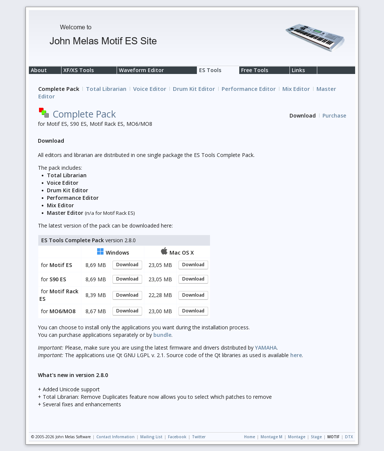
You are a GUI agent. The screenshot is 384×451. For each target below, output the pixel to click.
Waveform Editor (141, 70)
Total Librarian (106, 88)
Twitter (199, 436)
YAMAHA (266, 347)
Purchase (334, 115)
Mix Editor (296, 88)
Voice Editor (149, 88)
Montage (296, 436)
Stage (316, 436)
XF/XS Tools (78, 70)
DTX (349, 436)
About (39, 70)
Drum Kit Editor (194, 88)
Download (127, 264)
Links (298, 70)
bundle (162, 334)
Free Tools (254, 70)
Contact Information (115, 436)
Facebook (177, 436)
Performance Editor (249, 88)
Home (249, 436)
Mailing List (151, 436)
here (296, 355)
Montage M (271, 436)
